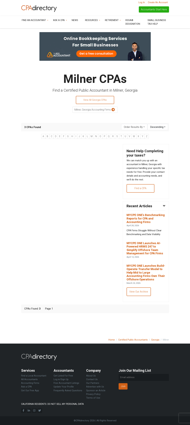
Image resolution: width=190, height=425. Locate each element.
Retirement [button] (112, 20)
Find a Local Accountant (33, 376)
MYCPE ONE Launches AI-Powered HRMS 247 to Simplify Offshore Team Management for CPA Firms (145, 260)
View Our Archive (139, 311)
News (75, 20)
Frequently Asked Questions (68, 390)
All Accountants (29, 379)
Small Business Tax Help (157, 22)
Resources (91, 20)
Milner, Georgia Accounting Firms (95, 110)
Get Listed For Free (63, 376)
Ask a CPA (59, 20)
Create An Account (158, 2)
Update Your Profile (64, 387)
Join (123, 386)
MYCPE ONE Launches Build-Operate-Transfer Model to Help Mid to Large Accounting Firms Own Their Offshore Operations (144, 290)
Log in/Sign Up (61, 379)
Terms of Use (93, 398)
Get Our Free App (30, 390)
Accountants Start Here (154, 9)
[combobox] (134, 127)
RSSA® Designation (132, 22)
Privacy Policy (93, 394)
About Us (91, 376)
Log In (141, 2)
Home (111, 339)
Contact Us (92, 379)
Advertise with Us (95, 387)
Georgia (155, 339)
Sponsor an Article (95, 390)
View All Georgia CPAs (95, 100)
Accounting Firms (30, 383)
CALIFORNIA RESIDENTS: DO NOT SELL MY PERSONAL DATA (52, 404)
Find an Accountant (34, 20)
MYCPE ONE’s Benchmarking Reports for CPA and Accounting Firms (146, 227)
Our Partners (92, 383)
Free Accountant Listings (66, 383)
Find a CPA (141, 195)
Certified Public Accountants (133, 339)
